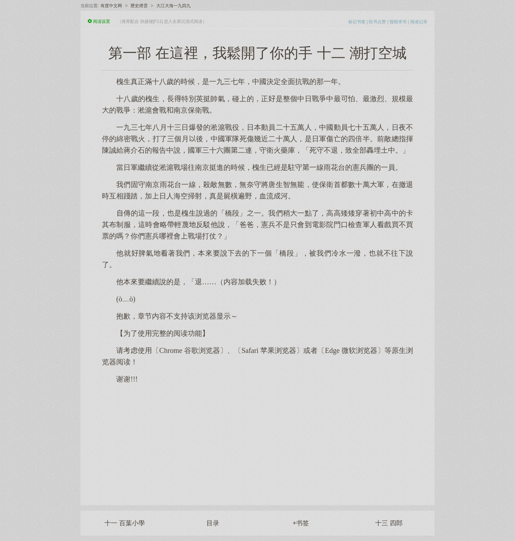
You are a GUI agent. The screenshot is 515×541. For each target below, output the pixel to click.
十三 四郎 (389, 523)
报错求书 (398, 21)
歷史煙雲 (139, 5)
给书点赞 (377, 21)
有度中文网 (111, 5)
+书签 (301, 523)
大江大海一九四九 (173, 5)
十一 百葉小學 (124, 523)
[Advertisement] (257, 441)
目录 (212, 523)
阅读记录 (418, 21)
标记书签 (357, 21)
